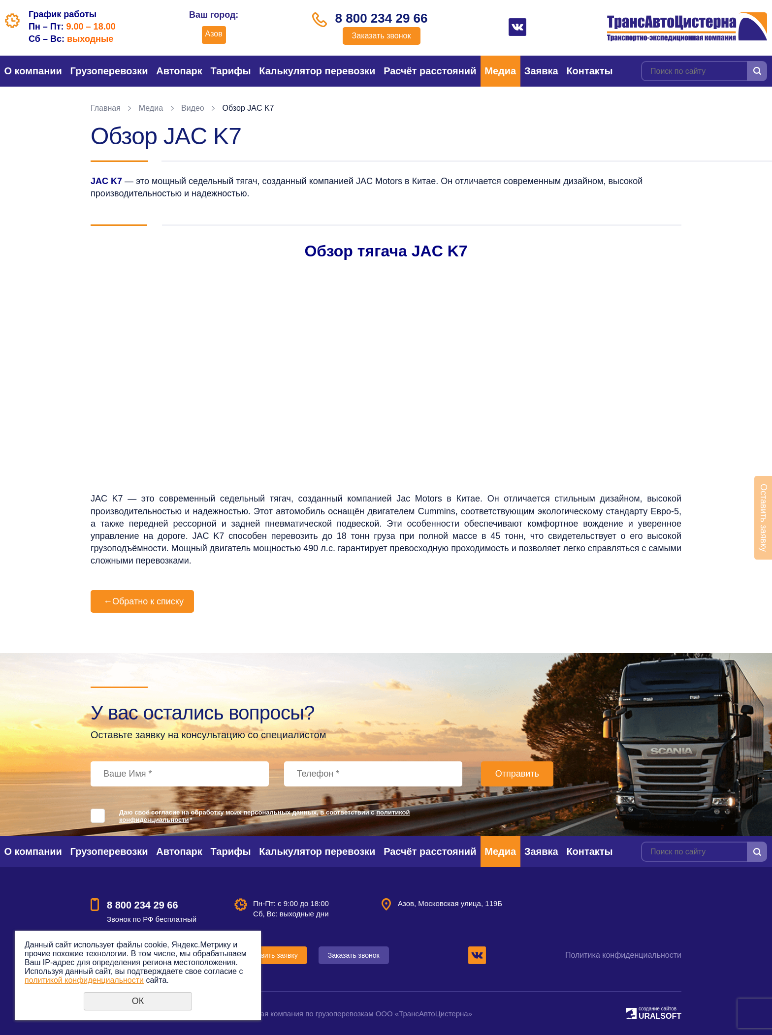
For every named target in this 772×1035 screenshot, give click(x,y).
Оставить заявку (271, 955)
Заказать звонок (381, 35)
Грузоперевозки (109, 70)
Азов (214, 34)
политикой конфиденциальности (84, 980)
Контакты (589, 70)
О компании (33, 70)
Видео (192, 108)
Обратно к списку (142, 601)
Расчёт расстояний (430, 70)
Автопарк (179, 70)
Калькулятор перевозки (317, 70)
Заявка (541, 70)
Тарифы (231, 70)
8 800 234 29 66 (381, 18)
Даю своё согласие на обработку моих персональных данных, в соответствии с (264, 816)
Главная (106, 108)
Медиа (500, 70)
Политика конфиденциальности (623, 955)
